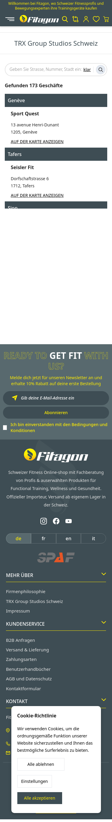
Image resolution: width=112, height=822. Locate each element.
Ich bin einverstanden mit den (58, 427)
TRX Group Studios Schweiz (34, 601)
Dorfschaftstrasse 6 (30, 178)
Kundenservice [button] (56, 624)
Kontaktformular (23, 688)
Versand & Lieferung (27, 650)
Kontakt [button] (56, 701)
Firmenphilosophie (25, 591)
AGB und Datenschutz (29, 679)
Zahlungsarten (21, 659)
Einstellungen (34, 781)
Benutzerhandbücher (28, 669)
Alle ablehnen (40, 764)
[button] (65, 19)
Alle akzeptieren (39, 798)
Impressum (18, 611)
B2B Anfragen (20, 640)
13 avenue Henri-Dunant (35, 125)
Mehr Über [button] (56, 575)
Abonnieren (55, 412)
